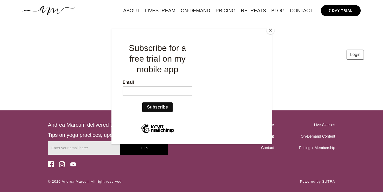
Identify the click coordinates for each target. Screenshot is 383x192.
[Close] (270, 30)
